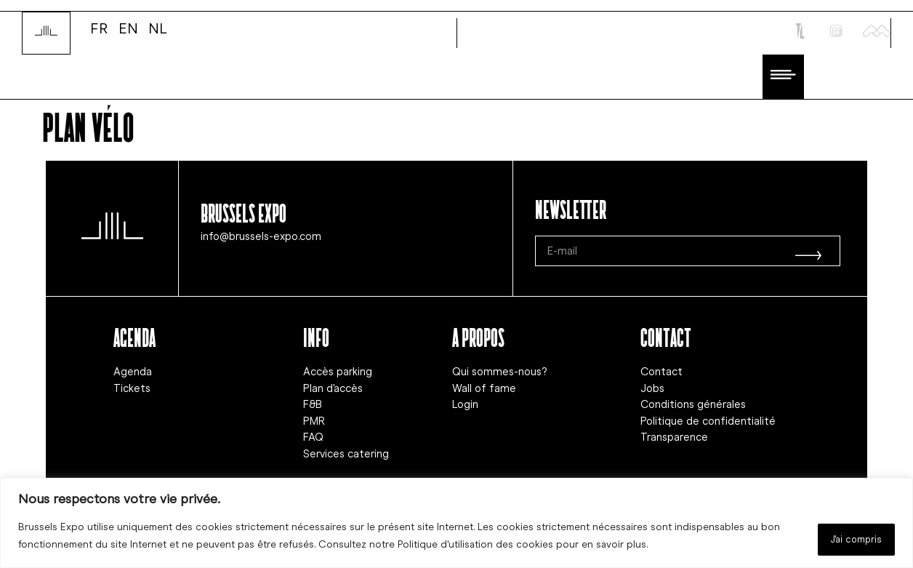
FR (99, 27)
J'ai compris (847, 538)
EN (128, 27)
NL (157, 27)
